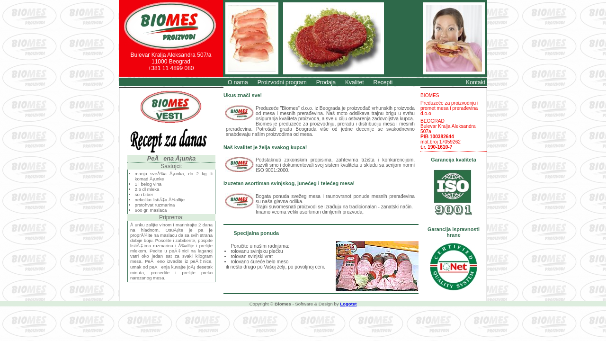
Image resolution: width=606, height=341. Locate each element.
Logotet (348, 303)
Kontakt (475, 82)
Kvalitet (354, 82)
